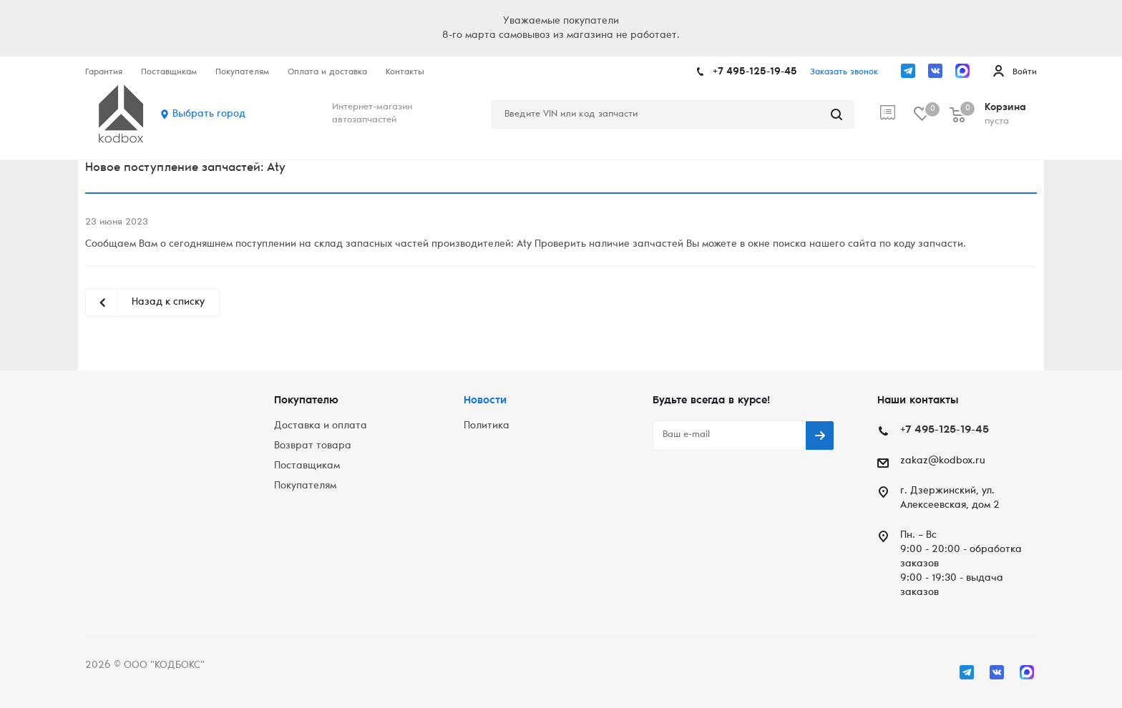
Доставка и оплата (320, 426)
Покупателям (305, 486)
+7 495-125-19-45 (755, 72)
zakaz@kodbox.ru (942, 461)
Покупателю (306, 400)
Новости (485, 400)
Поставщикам (307, 466)
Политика (486, 426)
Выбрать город (208, 114)
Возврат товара (312, 446)
